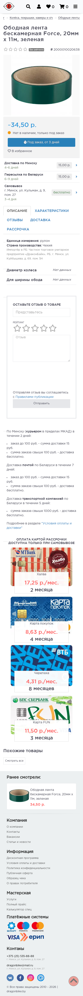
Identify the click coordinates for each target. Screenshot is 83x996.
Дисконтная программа (23, 858)
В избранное (20, 151)
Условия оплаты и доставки (26, 863)
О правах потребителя (22, 883)
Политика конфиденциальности (28, 868)
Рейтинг (18, 323)
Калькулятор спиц (19, 909)
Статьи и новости (19, 842)
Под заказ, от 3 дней (41, 142)
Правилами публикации (34, 397)
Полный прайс (16, 904)
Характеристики (52, 211)
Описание (17, 211)
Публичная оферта (20, 873)
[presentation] (46, 378)
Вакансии (13, 837)
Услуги (11, 899)
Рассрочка (18, 229)
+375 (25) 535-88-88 (41, 958)
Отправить (41, 403)
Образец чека (16, 878)
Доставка (40, 220)
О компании (15, 827)
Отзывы (15, 220)
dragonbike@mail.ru (41, 967)
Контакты (13, 832)
